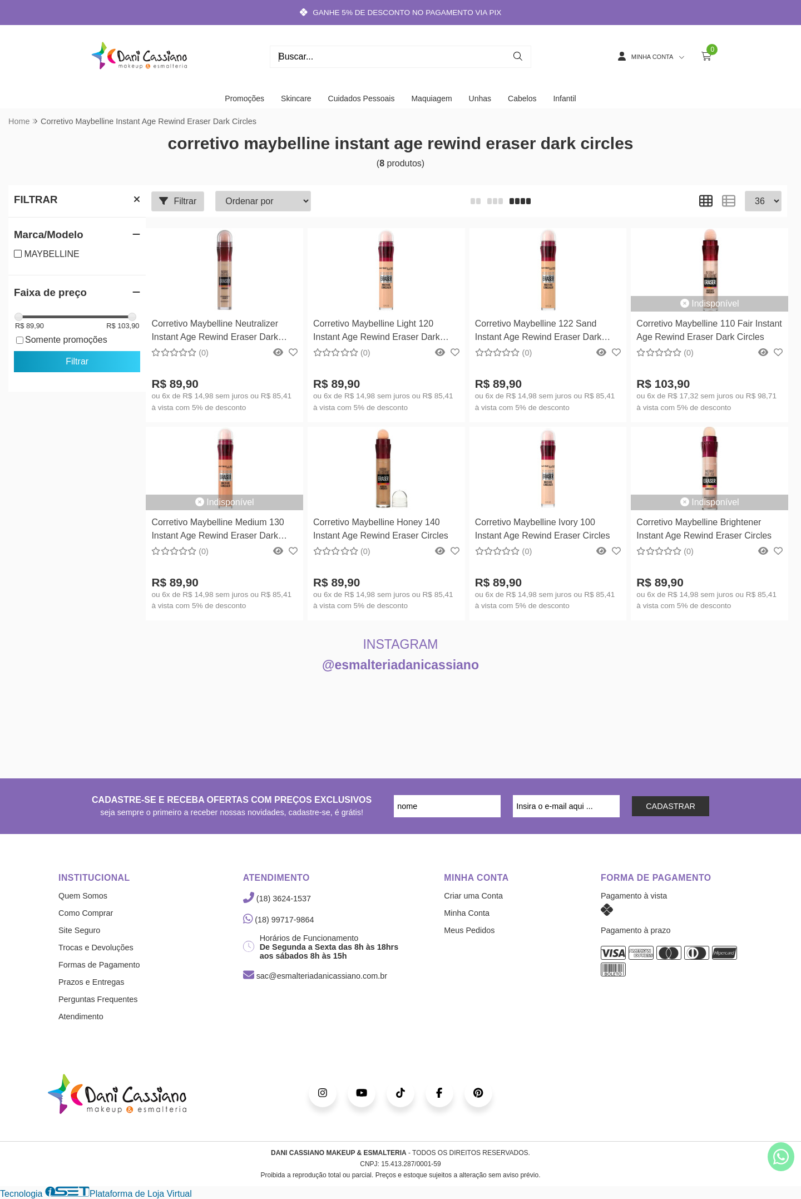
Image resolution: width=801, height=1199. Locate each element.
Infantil (564, 98)
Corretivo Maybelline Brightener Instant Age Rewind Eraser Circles (704, 528)
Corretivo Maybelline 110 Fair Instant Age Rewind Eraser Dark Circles (709, 330)
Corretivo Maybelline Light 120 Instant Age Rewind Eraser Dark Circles (376, 332)
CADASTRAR (670, 806)
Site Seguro (79, 930)
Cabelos (522, 98)
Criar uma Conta (473, 895)
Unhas (480, 98)
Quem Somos (82, 895)
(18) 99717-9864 (278, 919)
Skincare (296, 98)
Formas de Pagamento (99, 964)
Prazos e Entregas (91, 982)
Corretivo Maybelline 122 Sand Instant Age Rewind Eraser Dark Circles (538, 332)
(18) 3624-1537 (277, 898)
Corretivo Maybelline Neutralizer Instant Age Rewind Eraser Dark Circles (214, 332)
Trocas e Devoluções (96, 947)
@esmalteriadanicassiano (400, 665)
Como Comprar (85, 913)
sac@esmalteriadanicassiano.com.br (315, 975)
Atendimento (80, 1016)
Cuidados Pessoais (361, 98)
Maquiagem (431, 98)
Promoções (244, 98)
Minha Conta (467, 913)
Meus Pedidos (469, 930)
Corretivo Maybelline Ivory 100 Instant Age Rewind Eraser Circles (542, 528)
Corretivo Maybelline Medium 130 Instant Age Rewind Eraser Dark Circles (217, 530)
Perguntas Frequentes (97, 999)
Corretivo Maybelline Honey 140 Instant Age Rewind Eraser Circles (380, 528)
